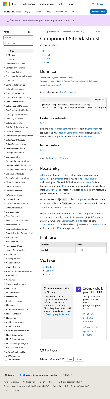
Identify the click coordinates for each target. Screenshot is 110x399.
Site (42, 149)
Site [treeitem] (12, 50)
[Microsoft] (5, 4)
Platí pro (46, 58)
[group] (73, 106)
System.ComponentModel (63, 77)
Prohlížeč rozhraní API (72, 31)
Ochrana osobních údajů (69, 381)
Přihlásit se (102, 3)
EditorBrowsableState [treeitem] (15, 207)
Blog (42, 381)
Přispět (52, 381)
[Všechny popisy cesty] (42, 31)
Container (50, 270)
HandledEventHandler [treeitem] (15, 250)
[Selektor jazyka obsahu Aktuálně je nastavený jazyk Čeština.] (9, 375)
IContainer (60, 132)
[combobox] (18, 37)
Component (70, 91)
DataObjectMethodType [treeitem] (16, 114)
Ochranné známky (79, 386)
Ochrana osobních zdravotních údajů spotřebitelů (25, 386)
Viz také (45, 62)
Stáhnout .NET (98, 11)
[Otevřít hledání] (93, 3)
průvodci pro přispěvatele (56, 314)
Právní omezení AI (11, 381)
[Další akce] (104, 31)
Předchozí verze (29, 381)
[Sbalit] (29, 31)
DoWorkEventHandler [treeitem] (15, 195)
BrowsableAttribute (58, 157)
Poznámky (46, 54)
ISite (61, 91)
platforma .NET (53, 31)
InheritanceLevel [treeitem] (13, 326)
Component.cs (52, 85)
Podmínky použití (60, 386)
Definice (45, 51)
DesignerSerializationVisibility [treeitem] (18, 165)
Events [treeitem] (13, 46)
